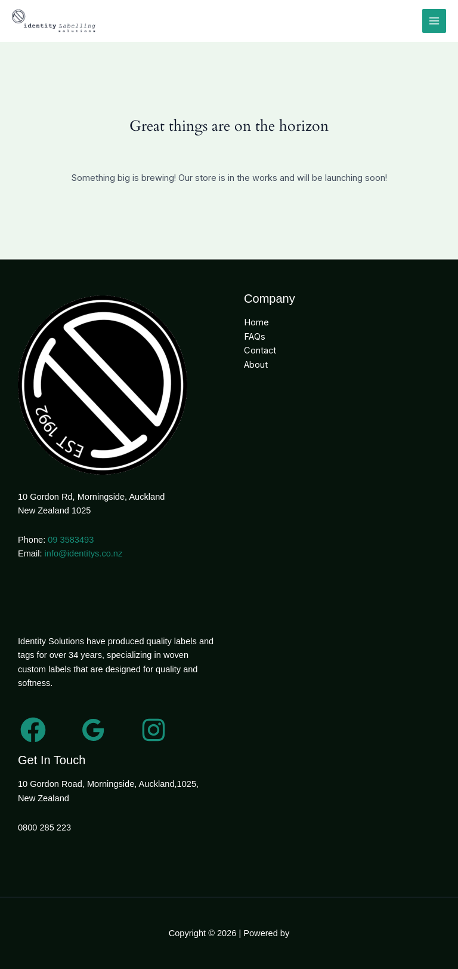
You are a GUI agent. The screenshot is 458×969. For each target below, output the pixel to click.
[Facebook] (33, 730)
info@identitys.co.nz (84, 553)
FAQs (254, 336)
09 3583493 (71, 540)
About (256, 364)
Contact (260, 350)
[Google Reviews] (93, 730)
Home (256, 322)
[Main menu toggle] (434, 21)
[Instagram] (153, 730)
